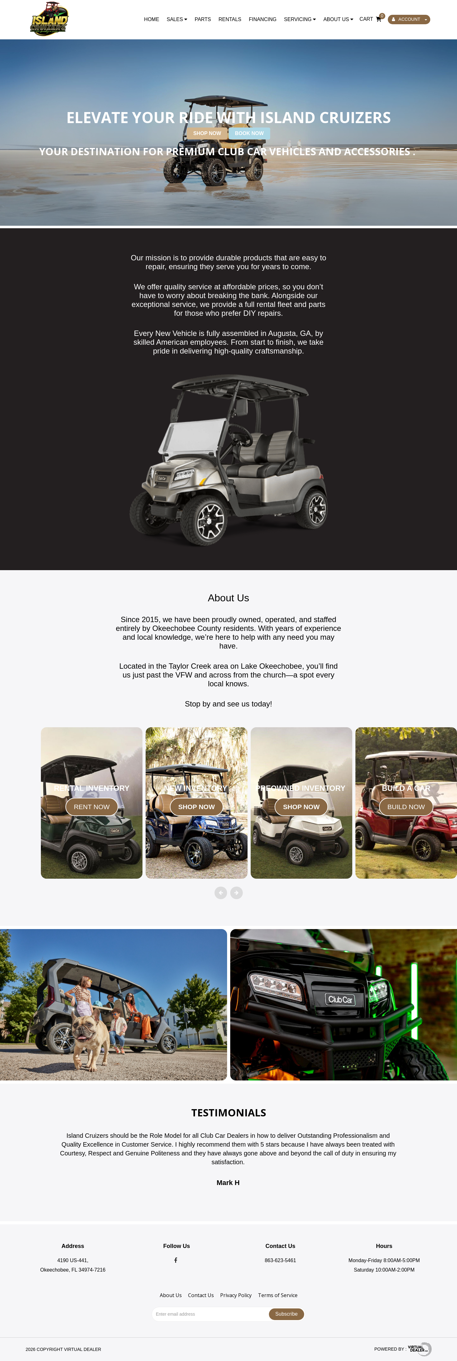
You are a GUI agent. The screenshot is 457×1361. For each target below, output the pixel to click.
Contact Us (201, 1295)
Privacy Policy (236, 1295)
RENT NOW (92, 806)
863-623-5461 (280, 1260)
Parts (203, 19)
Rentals (230, 19)
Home (151, 19)
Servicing (300, 19)
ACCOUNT (409, 19)
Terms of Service (278, 1295)
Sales (177, 19)
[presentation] (221, 893)
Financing (262, 19)
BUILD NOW (406, 806)
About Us (338, 19)
